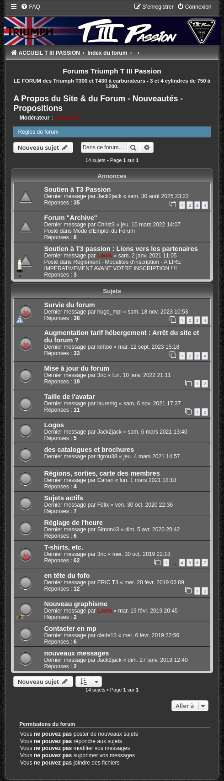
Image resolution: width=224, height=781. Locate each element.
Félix (103, 505)
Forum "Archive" (70, 217)
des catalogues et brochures (89, 449)
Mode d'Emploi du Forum (104, 231)
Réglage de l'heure (73, 522)
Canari (105, 480)
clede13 (107, 635)
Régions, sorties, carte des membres (102, 473)
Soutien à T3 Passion (77, 189)
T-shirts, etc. (63, 547)
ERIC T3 (107, 582)
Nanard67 (67, 118)
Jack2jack (109, 196)
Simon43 (108, 529)
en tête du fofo (67, 575)
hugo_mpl (109, 312)
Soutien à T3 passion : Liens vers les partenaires (120, 248)
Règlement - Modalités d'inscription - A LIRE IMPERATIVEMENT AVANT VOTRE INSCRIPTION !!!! (112, 265)
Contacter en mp (70, 628)
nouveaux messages (76, 653)
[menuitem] (30, 7)
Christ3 (106, 224)
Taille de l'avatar (69, 396)
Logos (54, 425)
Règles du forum (38, 132)
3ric (102, 375)
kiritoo (104, 347)
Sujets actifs (63, 498)
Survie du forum (69, 305)
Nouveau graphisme (75, 604)
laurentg (107, 403)
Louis (104, 255)
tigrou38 (107, 456)
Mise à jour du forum (76, 368)
